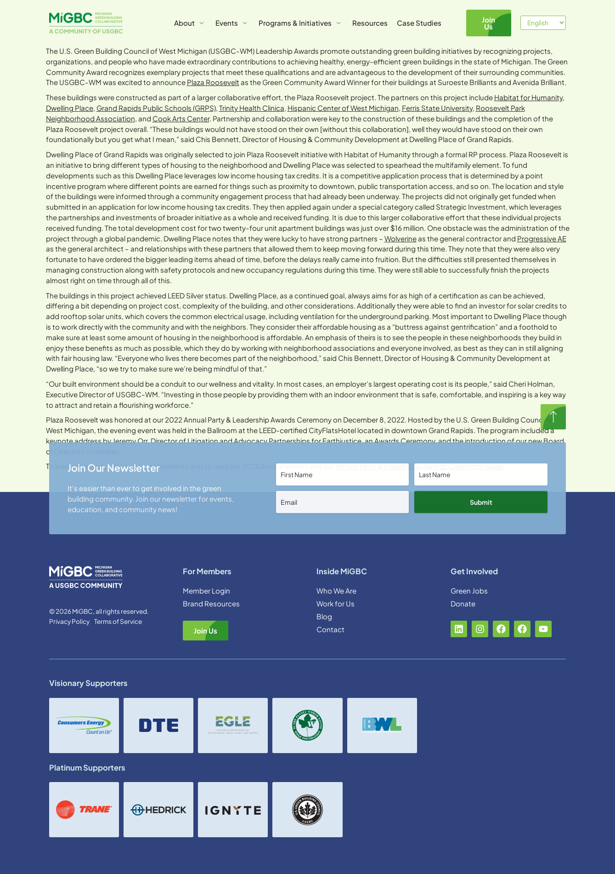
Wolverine (400, 238)
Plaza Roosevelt (213, 82)
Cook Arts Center (180, 118)
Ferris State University (437, 107)
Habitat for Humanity (528, 97)
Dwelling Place (69, 107)
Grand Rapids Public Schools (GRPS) (156, 107)
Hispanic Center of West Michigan (343, 107)
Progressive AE (541, 238)
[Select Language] (543, 23)
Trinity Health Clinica (251, 107)
